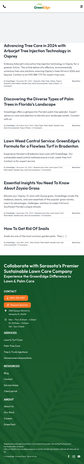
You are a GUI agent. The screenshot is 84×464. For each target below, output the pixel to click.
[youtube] (79, 456)
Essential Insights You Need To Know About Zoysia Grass (36, 185)
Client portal (10, 391)
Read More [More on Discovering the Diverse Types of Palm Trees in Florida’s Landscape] (76, 125)
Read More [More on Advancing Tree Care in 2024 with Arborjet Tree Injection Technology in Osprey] (76, 81)
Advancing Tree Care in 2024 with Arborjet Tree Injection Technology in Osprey (37, 51)
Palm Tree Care (12, 345)
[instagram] (74, 456)
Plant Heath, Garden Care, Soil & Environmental (29, 83)
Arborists (37, 81)
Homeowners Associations (18, 357)
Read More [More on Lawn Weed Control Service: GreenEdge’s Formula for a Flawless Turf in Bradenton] (76, 167)
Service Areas (11, 385)
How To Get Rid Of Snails (26, 228)
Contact (8, 379)
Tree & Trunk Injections (16, 351)
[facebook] (68, 456)
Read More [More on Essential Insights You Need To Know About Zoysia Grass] (76, 213)
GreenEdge (10, 81)
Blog (6, 373)
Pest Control (34, 242)
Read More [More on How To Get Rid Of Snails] (76, 242)
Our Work (9, 412)
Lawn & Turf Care (13, 339)
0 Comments (37, 128)
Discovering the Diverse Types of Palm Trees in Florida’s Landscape (39, 101)
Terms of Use (32, 456)
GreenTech (9, 424)
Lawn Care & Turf (55, 167)
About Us (9, 406)
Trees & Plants (53, 83)
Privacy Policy (20, 456)
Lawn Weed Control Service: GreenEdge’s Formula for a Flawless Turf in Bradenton (42, 143)
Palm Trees (45, 81)
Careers (8, 418)
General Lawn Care (41, 167)
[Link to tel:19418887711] (4, 6)
